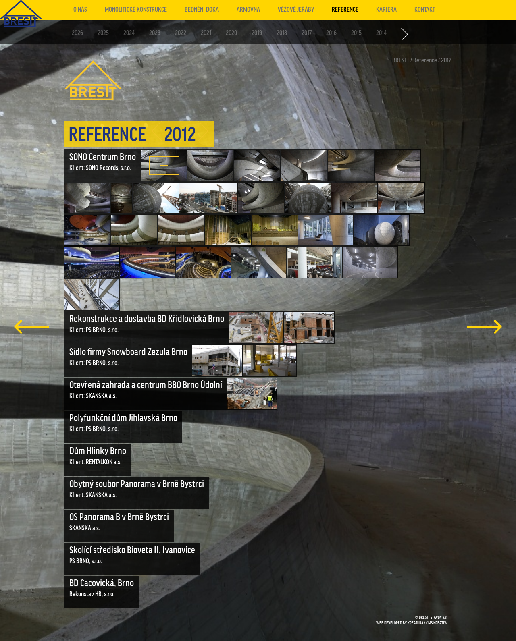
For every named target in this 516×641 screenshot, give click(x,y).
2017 (307, 33)
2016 (331, 33)
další (484, 326)
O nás (80, 10)
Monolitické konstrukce (136, 10)
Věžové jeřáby (296, 10)
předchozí (31, 326)
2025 (103, 33)
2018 (282, 33)
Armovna (248, 10)
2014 (381, 33)
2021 (206, 33)
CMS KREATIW (436, 623)
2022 (180, 33)
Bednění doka (202, 10)
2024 (129, 33)
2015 (356, 33)
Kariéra (386, 10)
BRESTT (400, 60)
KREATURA (415, 623)
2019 (257, 33)
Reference (345, 10)
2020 (231, 33)
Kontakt (424, 10)
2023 (154, 33)
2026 (77, 33)
